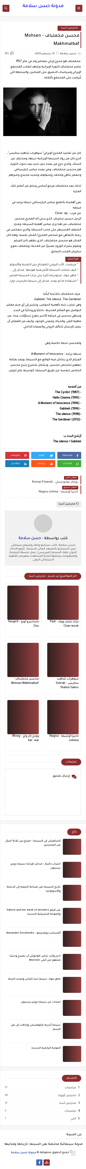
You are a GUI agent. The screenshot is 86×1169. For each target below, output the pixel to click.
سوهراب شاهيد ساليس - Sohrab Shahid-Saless (67, 683)
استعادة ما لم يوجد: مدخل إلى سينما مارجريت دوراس (41, 281)
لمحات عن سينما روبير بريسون (41, 1002)
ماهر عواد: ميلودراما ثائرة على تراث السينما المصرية (41, 275)
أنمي (73, 1119)
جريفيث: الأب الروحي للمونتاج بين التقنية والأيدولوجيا (41, 264)
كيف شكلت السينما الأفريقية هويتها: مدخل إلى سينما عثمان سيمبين (41, 270)
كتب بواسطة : (43, 538)
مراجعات (70, 1088)
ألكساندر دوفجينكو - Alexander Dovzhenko (33, 933)
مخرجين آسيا (69, 28)
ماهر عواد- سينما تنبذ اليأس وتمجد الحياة (34, 979)
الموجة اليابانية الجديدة (46, 1048)
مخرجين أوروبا (67, 1095)
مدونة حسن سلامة (43, 6)
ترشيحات (70, 1111)
